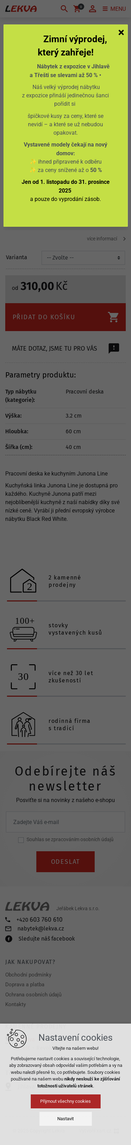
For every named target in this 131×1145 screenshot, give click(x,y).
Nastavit (65, 1118)
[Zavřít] (121, 32)
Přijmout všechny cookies (65, 1101)
